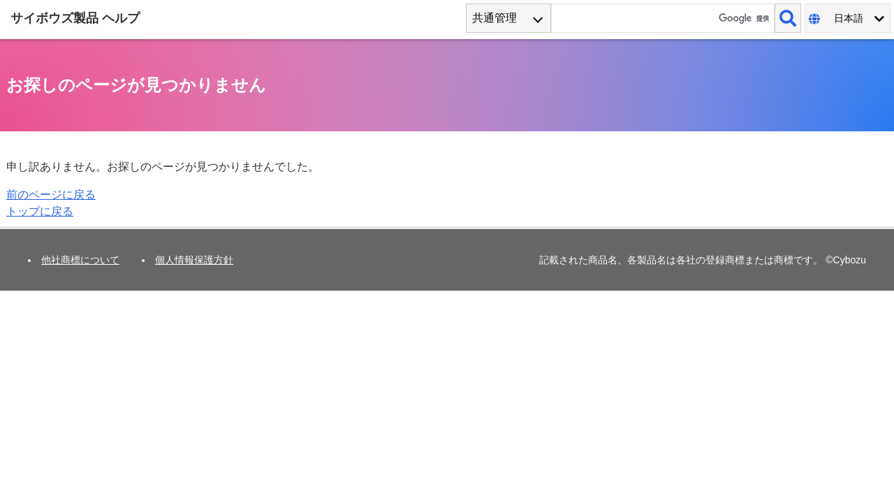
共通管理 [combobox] (494, 18)
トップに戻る (39, 211)
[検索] (788, 18)
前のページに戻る (51, 195)
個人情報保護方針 (194, 259)
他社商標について (80, 259)
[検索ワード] (663, 18)
